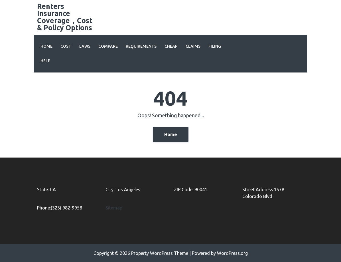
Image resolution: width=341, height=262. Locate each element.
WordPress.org (232, 253)
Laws (84, 46)
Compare (108, 46)
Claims (193, 46)
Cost (65, 46)
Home (46, 46)
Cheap (171, 46)
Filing (214, 46)
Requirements (141, 46)
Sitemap (113, 207)
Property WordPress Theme (159, 253)
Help (45, 61)
